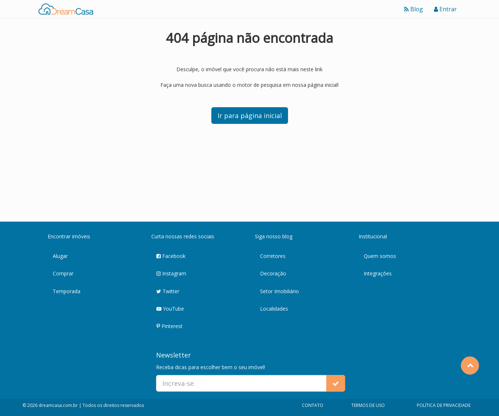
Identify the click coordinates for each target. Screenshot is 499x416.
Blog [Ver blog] (413, 9)
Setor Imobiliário (279, 291)
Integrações (378, 273)
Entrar (445, 9)
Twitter (167, 291)
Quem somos (380, 256)
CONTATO (312, 405)
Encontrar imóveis (69, 236)
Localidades (274, 308)
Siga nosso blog (273, 236)
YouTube (170, 309)
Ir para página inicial (249, 115)
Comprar (63, 273)
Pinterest (169, 326)
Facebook (170, 256)
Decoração (273, 273)
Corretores (273, 256)
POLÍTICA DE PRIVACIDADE (444, 405)
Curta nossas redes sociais (182, 236)
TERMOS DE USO (368, 405)
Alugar (60, 256)
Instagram (171, 274)
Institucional (373, 236)
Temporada (66, 291)
